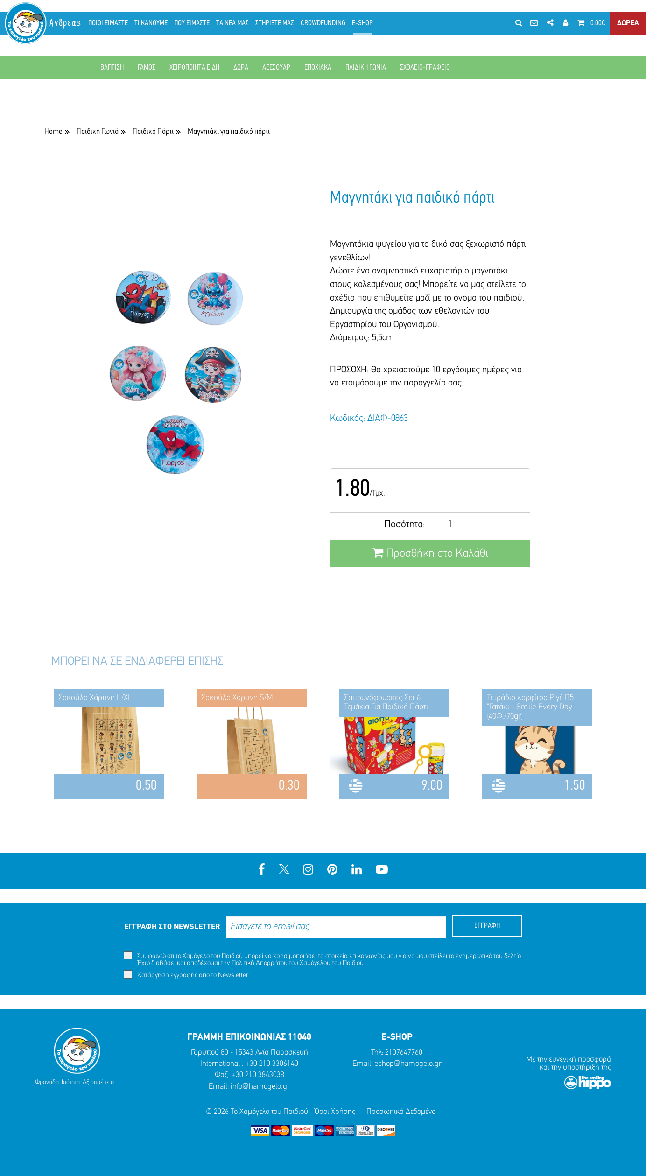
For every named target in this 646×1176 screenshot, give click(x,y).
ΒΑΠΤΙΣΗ (112, 67)
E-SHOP (362, 23)
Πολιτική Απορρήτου (260, 963)
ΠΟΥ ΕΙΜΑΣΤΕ (192, 23)
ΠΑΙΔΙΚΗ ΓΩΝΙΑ (365, 67)
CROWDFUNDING (323, 23)
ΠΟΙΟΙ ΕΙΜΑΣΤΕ (108, 23)
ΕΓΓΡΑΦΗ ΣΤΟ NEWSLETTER (172, 927)
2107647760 (403, 1053)
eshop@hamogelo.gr (408, 1064)
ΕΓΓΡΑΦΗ (487, 926)
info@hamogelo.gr (260, 1087)
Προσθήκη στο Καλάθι (430, 553)
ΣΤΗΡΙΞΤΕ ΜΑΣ (274, 23)
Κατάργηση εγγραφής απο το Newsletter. (187, 974)
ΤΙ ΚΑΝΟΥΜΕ (151, 23)
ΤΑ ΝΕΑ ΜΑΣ (232, 23)
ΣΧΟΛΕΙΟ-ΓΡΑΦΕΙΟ (425, 67)
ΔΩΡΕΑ (628, 23)
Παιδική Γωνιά (98, 131)
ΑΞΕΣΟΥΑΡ (276, 67)
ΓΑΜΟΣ (146, 67)
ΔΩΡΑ (240, 67)
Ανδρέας (66, 23)
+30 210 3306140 (271, 1064)
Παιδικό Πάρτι (153, 131)
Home (53, 131)
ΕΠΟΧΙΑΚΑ (317, 67)
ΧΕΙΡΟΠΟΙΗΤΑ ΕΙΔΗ (194, 67)
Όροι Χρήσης (335, 1112)
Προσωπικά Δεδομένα (401, 1112)
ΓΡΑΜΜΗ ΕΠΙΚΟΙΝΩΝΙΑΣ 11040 (249, 1037)
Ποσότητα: (404, 525)
